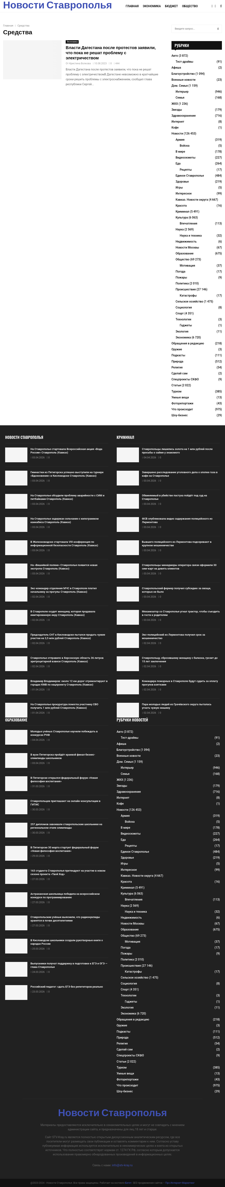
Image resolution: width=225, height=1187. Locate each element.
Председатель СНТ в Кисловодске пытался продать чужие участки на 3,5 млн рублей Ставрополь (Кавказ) (67, 636)
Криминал (182, 211)
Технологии (183, 319)
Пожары (181, 277)
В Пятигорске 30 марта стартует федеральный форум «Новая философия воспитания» (64, 849)
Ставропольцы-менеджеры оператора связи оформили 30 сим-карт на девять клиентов (179, 567)
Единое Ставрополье (190, 175)
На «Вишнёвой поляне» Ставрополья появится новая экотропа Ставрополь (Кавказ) (63, 567)
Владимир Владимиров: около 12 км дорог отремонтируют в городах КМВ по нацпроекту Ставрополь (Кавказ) (69, 683)
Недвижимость (186, 241)
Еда (178, 163)
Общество (190, 6)
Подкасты (178, 355)
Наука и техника (191, 235)
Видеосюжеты (185, 157)
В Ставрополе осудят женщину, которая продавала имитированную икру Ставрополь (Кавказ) (62, 613)
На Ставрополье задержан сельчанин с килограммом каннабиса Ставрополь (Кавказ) (64, 520)
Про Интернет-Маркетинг (180, 1182)
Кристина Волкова (80, 63)
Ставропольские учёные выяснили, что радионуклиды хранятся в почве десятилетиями (65, 919)
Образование (185, 253)
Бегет (128, 1182)
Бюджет (171, 6)
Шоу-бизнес (179, 415)
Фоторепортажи (182, 403)
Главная (132, 6)
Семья (180, 97)
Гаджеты (186, 325)
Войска (184, 145)
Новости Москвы (187, 247)
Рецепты (186, 169)
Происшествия (186, 289)
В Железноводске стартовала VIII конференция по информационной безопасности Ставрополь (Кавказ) (64, 543)
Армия (180, 139)
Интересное (184, 193)
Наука (180, 229)
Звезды (176, 109)
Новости (177, 133)
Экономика (152, 6)
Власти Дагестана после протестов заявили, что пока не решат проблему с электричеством (110, 53)
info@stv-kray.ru (122, 1165)
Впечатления (188, 223)
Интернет (177, 121)
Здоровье (182, 181)
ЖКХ (174, 103)
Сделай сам (179, 373)
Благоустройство (183, 73)
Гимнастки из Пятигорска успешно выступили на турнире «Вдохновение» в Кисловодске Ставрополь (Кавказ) (67, 474)
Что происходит (182, 409)
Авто (174, 55)
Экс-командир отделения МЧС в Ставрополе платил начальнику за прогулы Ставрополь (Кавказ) (63, 590)
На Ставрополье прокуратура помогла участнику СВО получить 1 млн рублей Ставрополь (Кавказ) (64, 706)
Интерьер (182, 91)
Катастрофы (188, 295)
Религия (177, 367)
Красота (181, 205)
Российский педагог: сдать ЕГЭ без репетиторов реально (66, 986)
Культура (182, 217)
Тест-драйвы (184, 61)
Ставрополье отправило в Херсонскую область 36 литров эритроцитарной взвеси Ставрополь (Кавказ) (67, 659)
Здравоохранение (183, 115)
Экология (182, 331)
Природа (177, 361)
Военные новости (183, 79)
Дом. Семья (179, 85)
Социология (184, 307)
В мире (180, 151)
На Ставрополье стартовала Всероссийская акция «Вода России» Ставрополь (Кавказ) (66, 450)
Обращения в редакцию (187, 343)
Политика (182, 283)
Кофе (174, 127)
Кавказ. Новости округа (192, 199)
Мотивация (187, 265)
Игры (179, 187)
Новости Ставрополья (57, 6)
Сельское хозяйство (189, 301)
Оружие (176, 349)
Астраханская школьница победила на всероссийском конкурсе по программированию (65, 895)
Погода (180, 271)
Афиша (176, 67)
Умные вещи (180, 397)
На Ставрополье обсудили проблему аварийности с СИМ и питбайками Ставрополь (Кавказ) (67, 497)
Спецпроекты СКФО (185, 379)
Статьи (176, 385)
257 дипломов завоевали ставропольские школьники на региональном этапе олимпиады (66, 826)
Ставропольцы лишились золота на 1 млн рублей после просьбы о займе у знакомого (177, 450)
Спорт (180, 313)
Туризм (176, 391)
